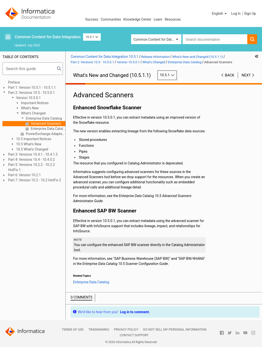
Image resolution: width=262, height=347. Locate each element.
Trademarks (98, 329)
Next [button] (246, 75)
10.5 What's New (28, 144)
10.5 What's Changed (31, 149)
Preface (14, 82)
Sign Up (250, 13)
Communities (110, 19)
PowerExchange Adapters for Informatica (45, 134)
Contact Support (134, 335)
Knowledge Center (137, 19)
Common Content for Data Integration (48, 37)
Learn (158, 19)
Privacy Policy (126, 329)
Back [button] (229, 75)
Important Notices (34, 103)
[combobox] (215, 39)
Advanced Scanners (45, 123)
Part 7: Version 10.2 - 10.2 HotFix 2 (34, 180)
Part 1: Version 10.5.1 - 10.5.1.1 (32, 87)
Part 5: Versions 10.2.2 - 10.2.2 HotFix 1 (31, 167)
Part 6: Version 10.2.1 (24, 175)
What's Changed (33, 113)
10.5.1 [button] (92, 37)
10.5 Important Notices (33, 139)
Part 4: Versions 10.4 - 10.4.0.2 (31, 159)
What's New (29, 108)
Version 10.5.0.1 (28, 98)
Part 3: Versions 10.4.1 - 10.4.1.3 (33, 154)
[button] (220, 13)
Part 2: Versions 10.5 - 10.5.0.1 (31, 93)
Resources (173, 19)
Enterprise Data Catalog (43, 118)
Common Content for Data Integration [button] (158, 39)
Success (91, 19)
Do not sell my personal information (174, 329)
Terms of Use (73, 329)
